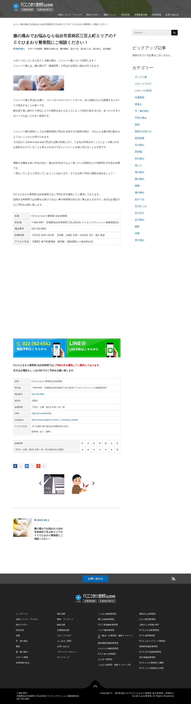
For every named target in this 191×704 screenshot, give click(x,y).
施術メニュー (110, 14)
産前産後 (139, 138)
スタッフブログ (143, 83)
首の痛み (139, 240)
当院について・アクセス (70, 14)
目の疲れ (139, 145)
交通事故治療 (140, 14)
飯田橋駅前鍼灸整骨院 (108, 643)
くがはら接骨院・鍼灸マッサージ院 (114, 665)
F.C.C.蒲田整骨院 (147, 635)
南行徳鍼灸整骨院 (147, 657)
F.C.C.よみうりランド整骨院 (152, 641)
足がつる (74, 49)
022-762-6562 (38, 394)
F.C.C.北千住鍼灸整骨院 (150, 652)
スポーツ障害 (22, 657)
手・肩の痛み (22, 641)
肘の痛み (139, 158)
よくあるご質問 (64, 641)
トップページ (22, 614)
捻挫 (137, 124)
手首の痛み (141, 117)
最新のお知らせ (51, 49)
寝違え (138, 104)
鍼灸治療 (61, 624)
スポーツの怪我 (35, 49)
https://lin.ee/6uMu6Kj (41, 413)
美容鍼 (138, 151)
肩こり (138, 165)
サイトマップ (63, 657)
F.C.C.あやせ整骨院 (107, 654)
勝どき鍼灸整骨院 (106, 619)
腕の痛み (139, 178)
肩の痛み (139, 172)
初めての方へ (92, 14)
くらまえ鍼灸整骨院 (107, 614)
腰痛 (137, 185)
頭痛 (137, 233)
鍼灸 (137, 226)
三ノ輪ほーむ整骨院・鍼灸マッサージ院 (115, 636)
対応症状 (125, 14)
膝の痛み (64, 49)
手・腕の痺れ (142, 111)
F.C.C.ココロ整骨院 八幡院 (151, 663)
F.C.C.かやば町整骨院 (149, 630)
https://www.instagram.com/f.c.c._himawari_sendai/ (55, 420)
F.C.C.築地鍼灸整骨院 (108, 624)
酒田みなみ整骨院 (147, 614)
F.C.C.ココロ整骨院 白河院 (151, 668)
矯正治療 (61, 614)
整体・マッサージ (65, 619)
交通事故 (139, 97)
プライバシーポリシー (67, 652)
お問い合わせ (172, 14)
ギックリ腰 (141, 77)
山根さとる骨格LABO (149, 624)
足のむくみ (86, 49)
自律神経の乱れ (23, 663)
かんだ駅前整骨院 (147, 619)
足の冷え (97, 49)
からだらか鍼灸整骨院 (108, 648)
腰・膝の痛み (22, 652)
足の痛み (107, 49)
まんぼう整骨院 (105, 659)
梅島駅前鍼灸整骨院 (148, 646)
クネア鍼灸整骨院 (106, 630)
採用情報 (156, 14)
